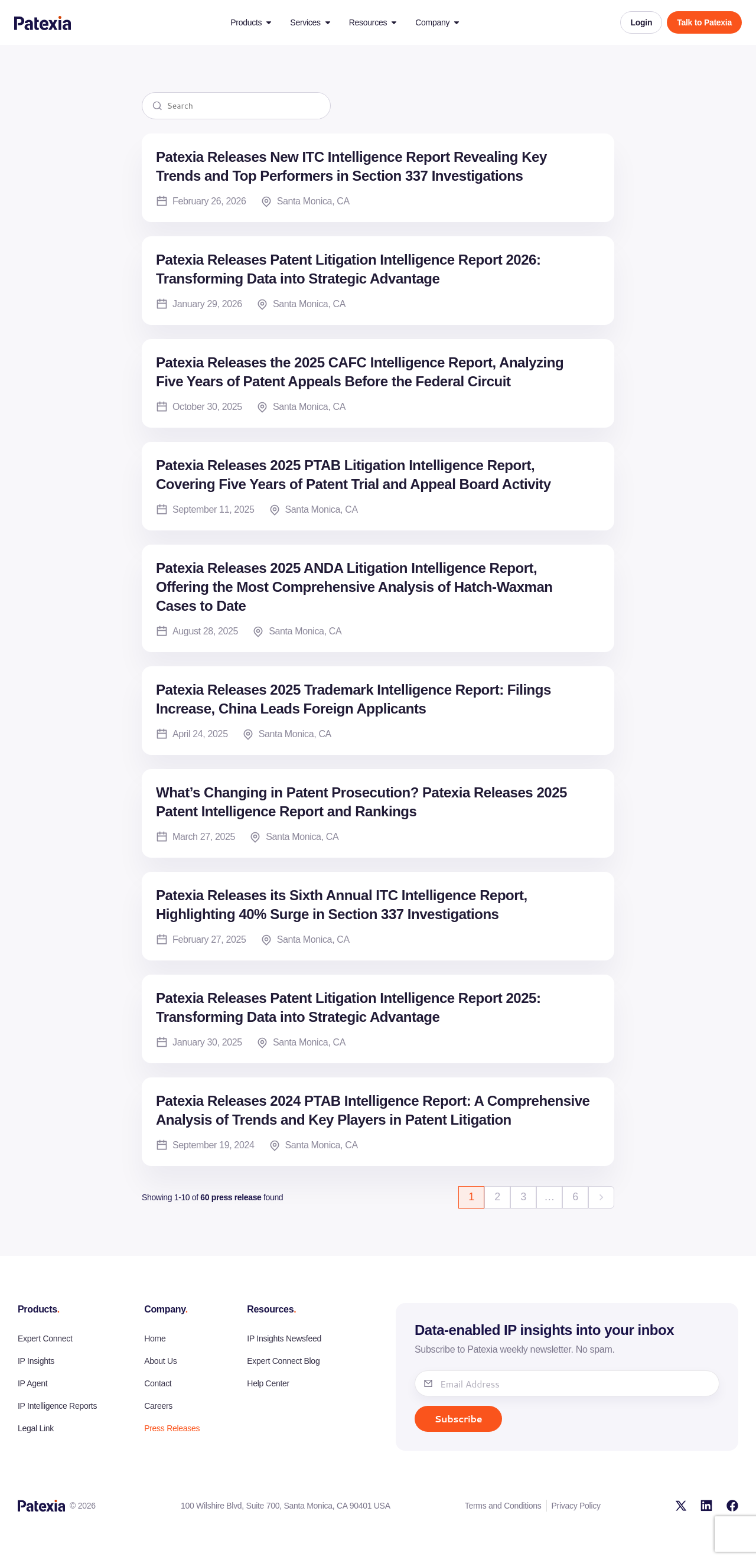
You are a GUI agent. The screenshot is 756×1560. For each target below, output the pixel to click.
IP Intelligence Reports (57, 1406)
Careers (158, 1406)
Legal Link (36, 1428)
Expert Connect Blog (283, 1361)
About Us (160, 1361)
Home (154, 1338)
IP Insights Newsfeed (284, 1338)
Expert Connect (45, 1338)
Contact (157, 1383)
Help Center (268, 1383)
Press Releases (172, 1428)
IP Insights (36, 1361)
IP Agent (32, 1383)
